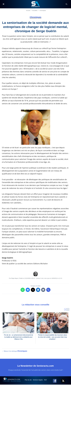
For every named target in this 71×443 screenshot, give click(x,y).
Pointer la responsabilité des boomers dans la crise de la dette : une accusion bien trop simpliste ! (52, 337)
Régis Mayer (14, 278)
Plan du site (28, 380)
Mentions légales (38, 380)
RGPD (46, 380)
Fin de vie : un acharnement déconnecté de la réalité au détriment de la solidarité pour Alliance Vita (18, 337)
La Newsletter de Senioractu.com (35, 366)
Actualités (34, 10)
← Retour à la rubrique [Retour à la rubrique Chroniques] (14, 351)
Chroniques (43, 10)
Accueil (28, 10)
